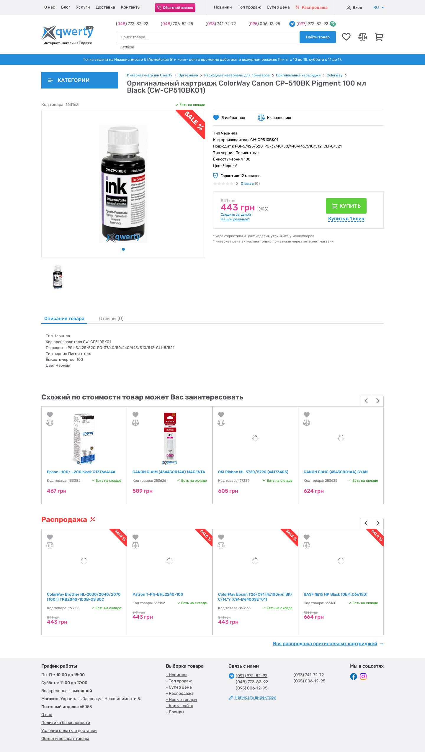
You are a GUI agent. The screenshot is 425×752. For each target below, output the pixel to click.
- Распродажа (180, 693)
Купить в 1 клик (346, 218)
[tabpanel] (57, 277)
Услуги (83, 7)
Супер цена (278, 7)
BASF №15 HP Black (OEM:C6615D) (335, 594)
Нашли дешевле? (235, 219)
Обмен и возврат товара (65, 738)
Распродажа (312, 7)
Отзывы (247, 183)
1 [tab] (123, 249)
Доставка (105, 7)
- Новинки (176, 674)
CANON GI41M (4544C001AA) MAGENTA (169, 472)
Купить (350, 206)
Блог (65, 7)
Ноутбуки (127, 47)
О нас (49, 7)
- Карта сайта (179, 705)
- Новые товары (181, 699)
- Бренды (175, 712)
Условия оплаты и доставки (69, 730)
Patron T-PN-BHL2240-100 (158, 594)
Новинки (223, 7)
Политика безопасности (65, 722)
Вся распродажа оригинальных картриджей (328, 643)
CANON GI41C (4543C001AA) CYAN (336, 472)
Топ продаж (249, 7)
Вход (354, 7)
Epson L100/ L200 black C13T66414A (81, 472)
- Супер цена (179, 687)
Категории (69, 80)
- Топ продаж (179, 681)
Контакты (130, 7)
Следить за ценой (236, 214)
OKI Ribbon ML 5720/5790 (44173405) (253, 472)
